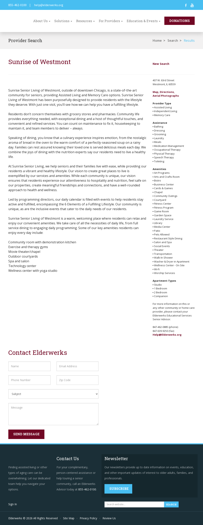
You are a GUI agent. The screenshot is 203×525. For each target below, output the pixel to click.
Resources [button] (85, 21)
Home (157, 40)
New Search (161, 64)
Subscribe (118, 488)
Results (189, 40)
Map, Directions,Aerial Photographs (166, 94)
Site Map (68, 518)
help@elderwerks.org (48, 5)
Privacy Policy (88, 518)
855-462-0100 (17, 5)
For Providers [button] (111, 21)
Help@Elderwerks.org (167, 334)
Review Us (109, 518)
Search (173, 40)
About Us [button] (41, 21)
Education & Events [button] (143, 21)
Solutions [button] (63, 21)
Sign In (12, 504)
